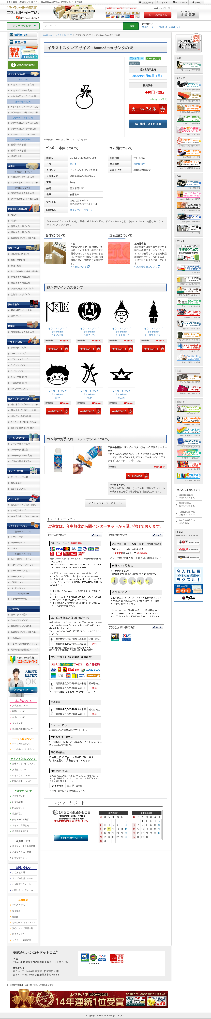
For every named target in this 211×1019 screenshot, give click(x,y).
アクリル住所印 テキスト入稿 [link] (24, 182)
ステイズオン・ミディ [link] (21, 559)
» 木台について (79, 266)
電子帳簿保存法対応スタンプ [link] (24, 649)
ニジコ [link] (14, 548)
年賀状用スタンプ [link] (19, 383)
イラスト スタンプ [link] (19, 359)
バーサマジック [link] (18, 588)
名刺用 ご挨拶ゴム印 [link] (20, 294)
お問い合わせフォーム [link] (22, 890)
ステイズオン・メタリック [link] (23, 564)
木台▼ (73, 164)
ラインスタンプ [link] (18, 365)
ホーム (198, 2)
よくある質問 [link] (18, 872)
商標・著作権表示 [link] (20, 819)
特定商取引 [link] (17, 813)
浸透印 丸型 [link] (16, 156)
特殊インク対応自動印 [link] (21, 416)
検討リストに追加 (148, 124)
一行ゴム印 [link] (16, 638)
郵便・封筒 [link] (16, 265)
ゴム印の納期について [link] (22, 729)
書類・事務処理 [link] (18, 260)
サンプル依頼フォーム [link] (22, 878)
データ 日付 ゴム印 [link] (19, 477)
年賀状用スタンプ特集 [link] (21, 626)
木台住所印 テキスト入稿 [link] (22, 176)
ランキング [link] (17, 723)
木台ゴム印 (23, 79)
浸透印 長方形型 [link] (18, 144)
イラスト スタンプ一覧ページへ (105, 503)
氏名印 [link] (14, 214)
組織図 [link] (15, 916)
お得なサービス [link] (19, 858)
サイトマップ (181, 2)
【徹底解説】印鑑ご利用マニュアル (187, 513)
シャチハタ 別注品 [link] (19, 449)
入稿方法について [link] (20, 705)
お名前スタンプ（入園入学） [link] (24, 238)
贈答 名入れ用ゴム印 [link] (20, 232)
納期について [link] (18, 808)
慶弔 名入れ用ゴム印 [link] (20, 226)
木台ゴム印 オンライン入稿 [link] (23, 96)
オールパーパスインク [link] (21, 570)
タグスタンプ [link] (17, 371)
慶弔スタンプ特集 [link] (19, 614)
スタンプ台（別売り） (81, 210)
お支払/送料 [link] (17, 802)
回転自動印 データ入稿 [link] (21, 310)
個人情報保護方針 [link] (20, 831)
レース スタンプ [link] (18, 353)
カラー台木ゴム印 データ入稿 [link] (24, 112)
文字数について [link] (19, 769)
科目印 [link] (14, 220)
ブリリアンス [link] (17, 582)
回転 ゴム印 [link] (16, 483)
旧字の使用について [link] (21, 781)
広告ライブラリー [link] (20, 934)
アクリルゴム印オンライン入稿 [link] (23, 134)
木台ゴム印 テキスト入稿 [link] (22, 84)
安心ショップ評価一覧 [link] (22, 928)
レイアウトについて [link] (21, 775)
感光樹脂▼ (139, 164)
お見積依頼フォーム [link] (21, 884)
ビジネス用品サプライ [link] (21, 461)
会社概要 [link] (16, 910)
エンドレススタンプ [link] (20, 489)
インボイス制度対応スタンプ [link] (24, 644)
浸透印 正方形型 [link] (18, 150)
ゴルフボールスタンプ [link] (21, 388)
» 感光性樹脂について (145, 266)
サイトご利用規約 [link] (20, 825)
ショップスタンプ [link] (19, 377)
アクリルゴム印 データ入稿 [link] (23, 128)
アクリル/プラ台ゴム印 (23, 118)
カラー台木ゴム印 (23, 102)
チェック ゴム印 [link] (18, 347)
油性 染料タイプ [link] (24, 516)
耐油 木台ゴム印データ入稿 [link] (23, 410)
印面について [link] (18, 711)
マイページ (164, 2)
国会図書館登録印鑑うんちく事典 (187, 496)
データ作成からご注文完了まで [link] (23, 749)
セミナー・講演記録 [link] (21, 940)
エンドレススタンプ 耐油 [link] (22, 428)
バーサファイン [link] (18, 576)
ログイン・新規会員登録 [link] (23, 846)
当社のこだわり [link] (19, 905)
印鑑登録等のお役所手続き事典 (187, 504)
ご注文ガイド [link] (18, 796)
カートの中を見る (158, 15)
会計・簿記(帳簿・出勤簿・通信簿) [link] (24, 271)
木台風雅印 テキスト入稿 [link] (22, 332)
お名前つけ (174, 27)
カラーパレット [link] (18, 542)
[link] (57, 325)
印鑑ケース (148, 27)
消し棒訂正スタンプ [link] (20, 254)
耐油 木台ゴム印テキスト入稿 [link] (24, 404)
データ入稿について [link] (21, 744)
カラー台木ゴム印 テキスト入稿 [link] (24, 107)
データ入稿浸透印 (23, 139)
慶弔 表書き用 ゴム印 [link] (20, 277)
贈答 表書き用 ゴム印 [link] (20, 283)
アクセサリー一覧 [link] (19, 598)
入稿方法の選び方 (23, 65)
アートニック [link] (17, 536)
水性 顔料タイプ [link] (18, 510)
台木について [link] (18, 717)
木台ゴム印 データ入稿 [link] (21, 90)
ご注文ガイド (148, 2)
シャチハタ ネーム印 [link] (20, 444)
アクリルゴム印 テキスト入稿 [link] (24, 123)
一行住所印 (161, 27)
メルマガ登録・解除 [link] (21, 852)
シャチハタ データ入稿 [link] (21, 455)
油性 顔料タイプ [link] (23, 504)
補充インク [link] (16, 316)
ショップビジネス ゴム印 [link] (22, 288)
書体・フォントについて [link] (23, 763)
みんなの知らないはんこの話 (187, 521)
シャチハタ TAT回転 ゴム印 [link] (23, 422)
